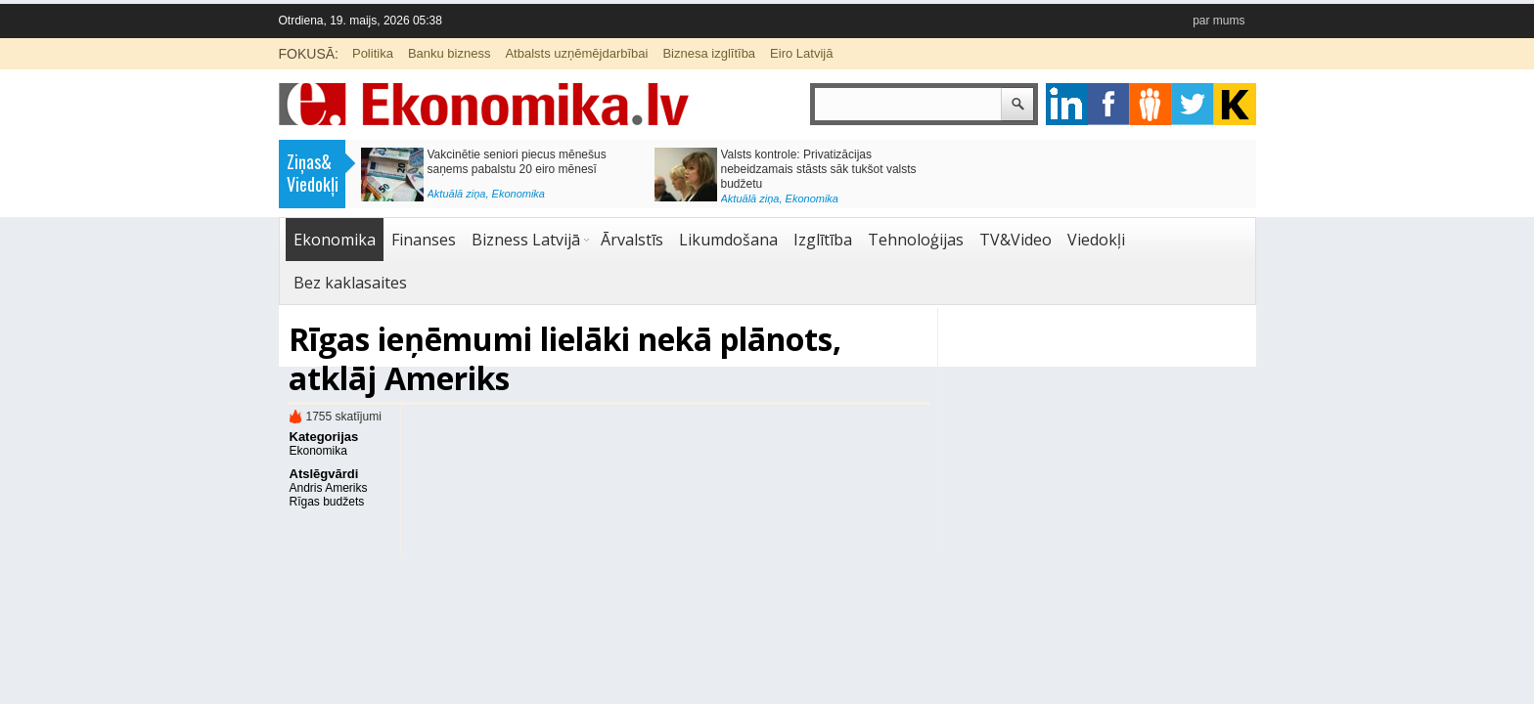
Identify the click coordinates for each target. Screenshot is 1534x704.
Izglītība (822, 239)
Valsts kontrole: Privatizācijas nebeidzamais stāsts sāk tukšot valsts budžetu (819, 169)
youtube (1235, 104)
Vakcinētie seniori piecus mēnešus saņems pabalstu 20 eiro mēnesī (517, 162)
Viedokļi (1096, 239)
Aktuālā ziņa (457, 193)
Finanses (423, 239)
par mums (1218, 20)
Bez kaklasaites (350, 282)
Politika (372, 53)
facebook (1109, 104)
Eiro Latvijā (801, 53)
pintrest (1151, 104)
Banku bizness (449, 53)
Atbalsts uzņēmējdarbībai (576, 53)
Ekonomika (518, 193)
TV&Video (1015, 239)
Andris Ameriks (329, 488)
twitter (1193, 104)
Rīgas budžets (327, 501)
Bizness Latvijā (526, 239)
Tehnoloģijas (916, 239)
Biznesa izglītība (708, 53)
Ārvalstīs (632, 239)
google (1067, 104)
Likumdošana (728, 239)
